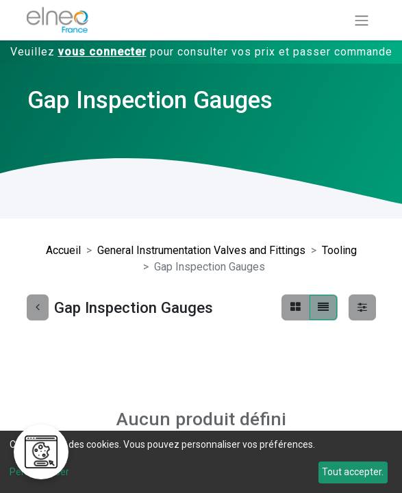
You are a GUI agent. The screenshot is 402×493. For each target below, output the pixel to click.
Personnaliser (39, 471)
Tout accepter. (353, 471)
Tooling (339, 250)
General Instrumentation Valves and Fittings (201, 250)
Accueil (63, 250)
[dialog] (201, 462)
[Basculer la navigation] (361, 20)
